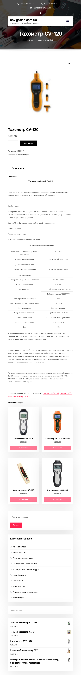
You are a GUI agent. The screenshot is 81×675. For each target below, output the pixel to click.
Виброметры (18, 545)
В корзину (27, 143)
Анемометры (18, 540)
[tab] (17, 167)
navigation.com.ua (21, 14)
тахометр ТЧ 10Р (63, 391)
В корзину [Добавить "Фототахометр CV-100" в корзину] (57, 495)
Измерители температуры (24, 561)
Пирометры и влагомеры (23, 582)
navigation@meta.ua (63, 3)
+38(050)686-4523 (41, 3)
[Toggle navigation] (67, 15)
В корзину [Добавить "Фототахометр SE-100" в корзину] (23, 495)
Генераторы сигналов (22, 550)
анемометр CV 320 (15, 394)
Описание (17, 166)
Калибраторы (18, 566)
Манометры (18, 577)
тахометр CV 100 (49, 391)
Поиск (16, 519)
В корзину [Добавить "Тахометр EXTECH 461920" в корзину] (57, 445)
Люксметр (17, 571)
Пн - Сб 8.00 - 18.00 (20, 3)
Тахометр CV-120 (44, 40)
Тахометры (22, 153)
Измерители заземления (23, 556)
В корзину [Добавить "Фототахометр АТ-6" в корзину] (23, 445)
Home (32, 40)
